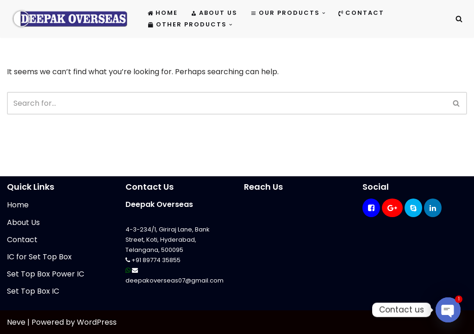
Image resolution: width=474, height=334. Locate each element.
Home (163, 12)
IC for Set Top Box (39, 256)
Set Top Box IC (33, 291)
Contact (361, 12)
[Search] (458, 18)
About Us (214, 12)
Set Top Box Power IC (45, 274)
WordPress (97, 322)
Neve (16, 322)
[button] (323, 13)
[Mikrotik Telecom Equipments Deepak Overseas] (69, 18)
